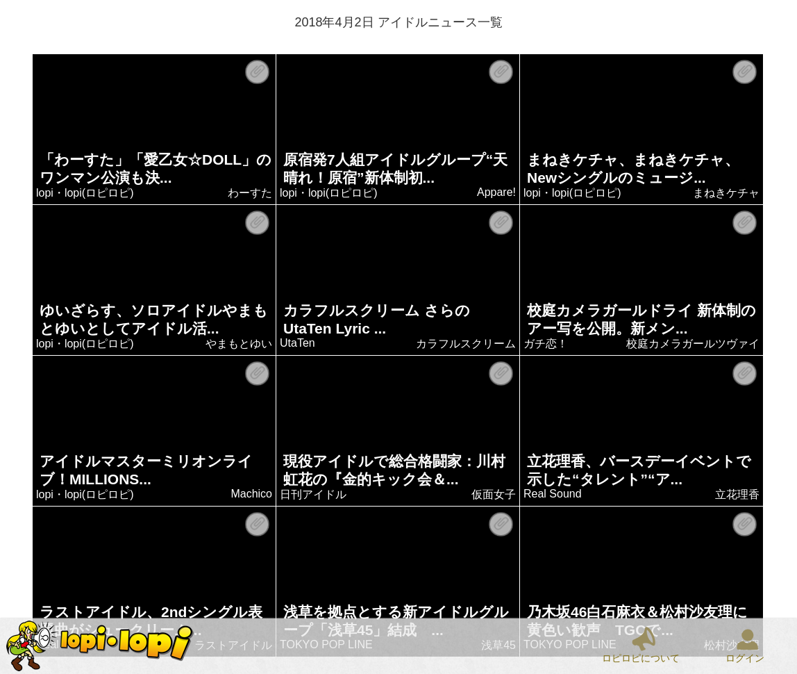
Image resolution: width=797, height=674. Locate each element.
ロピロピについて (641, 658)
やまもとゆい (239, 344)
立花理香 (738, 494)
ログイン (744, 658)
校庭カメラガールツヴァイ (693, 344)
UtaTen (298, 343)
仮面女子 (494, 494)
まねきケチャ (727, 193)
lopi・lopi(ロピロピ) (85, 193)
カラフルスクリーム (467, 344)
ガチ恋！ (546, 344)
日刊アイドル (313, 494)
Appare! (496, 192)
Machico (252, 494)
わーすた (250, 193)
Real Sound (553, 494)
